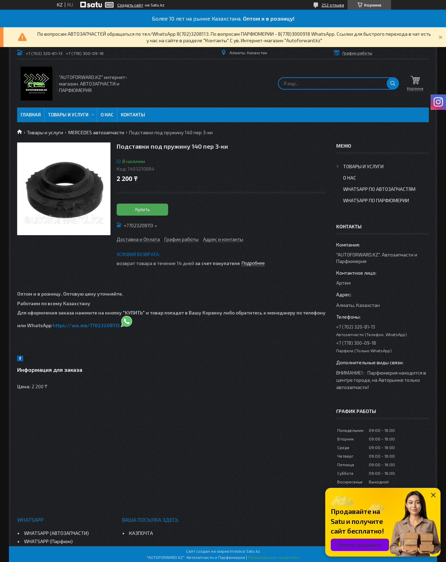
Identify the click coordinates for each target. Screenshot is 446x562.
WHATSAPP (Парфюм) (48, 541)
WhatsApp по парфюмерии (376, 200)
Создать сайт (130, 4)
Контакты (133, 114)
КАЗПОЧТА (141, 533)
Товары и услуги (68, 114)
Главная (31, 114)
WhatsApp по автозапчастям (379, 189)
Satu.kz (253, 551)
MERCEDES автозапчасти (96, 132)
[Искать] (393, 83)
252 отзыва (332, 4)
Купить (142, 209)
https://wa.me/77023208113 (86, 325)
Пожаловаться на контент (274, 557)
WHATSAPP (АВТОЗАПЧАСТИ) (56, 533)
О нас (107, 114)
